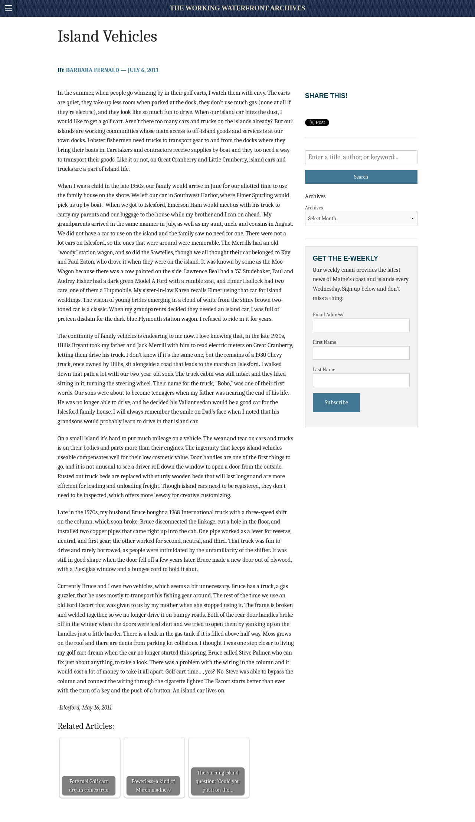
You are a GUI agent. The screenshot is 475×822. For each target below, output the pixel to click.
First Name (325, 342)
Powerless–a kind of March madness (153, 785)
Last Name (324, 369)
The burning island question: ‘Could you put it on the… (218, 781)
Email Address (328, 314)
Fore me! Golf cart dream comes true (88, 785)
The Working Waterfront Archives (237, 8)
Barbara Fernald (92, 70)
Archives (314, 208)
